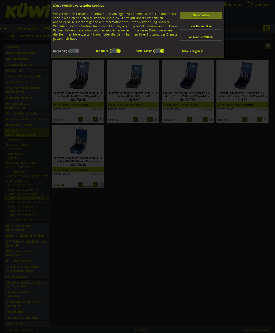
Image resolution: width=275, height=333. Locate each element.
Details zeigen (192, 51)
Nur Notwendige (201, 26)
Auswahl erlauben (201, 37)
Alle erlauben (201, 15)
